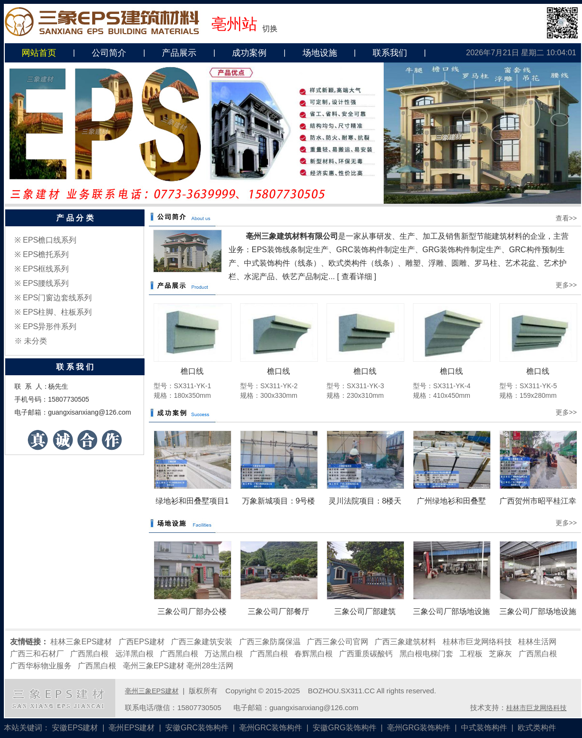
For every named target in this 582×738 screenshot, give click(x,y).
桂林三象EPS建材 (81, 642)
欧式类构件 (537, 728)
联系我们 (390, 53)
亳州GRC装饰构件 (271, 728)
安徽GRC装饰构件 (197, 728)
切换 (270, 29)
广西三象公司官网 (337, 642)
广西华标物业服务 (41, 666)
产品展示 (179, 53)
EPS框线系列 (46, 269)
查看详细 (356, 276)
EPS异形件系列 (49, 326)
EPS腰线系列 (46, 283)
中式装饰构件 (484, 728)
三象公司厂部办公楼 (192, 611)
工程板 (471, 654)
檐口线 (192, 371)
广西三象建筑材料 (405, 642)
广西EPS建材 (142, 642)
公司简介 (109, 53)
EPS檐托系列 (46, 254)
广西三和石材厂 (37, 654)
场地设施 (320, 53)
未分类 (35, 341)
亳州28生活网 (209, 666)
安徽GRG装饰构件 (344, 728)
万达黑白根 (224, 654)
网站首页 (39, 53)
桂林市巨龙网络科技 (477, 642)
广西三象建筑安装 (201, 642)
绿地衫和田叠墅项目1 (192, 501)
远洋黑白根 (134, 654)
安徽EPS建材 (75, 728)
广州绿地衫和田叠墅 (451, 501)
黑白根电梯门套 (426, 654)
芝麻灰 (500, 654)
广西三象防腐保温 (270, 642)
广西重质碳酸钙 (366, 654)
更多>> (566, 285)
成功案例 (249, 53)
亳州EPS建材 (132, 728)
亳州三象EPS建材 (153, 666)
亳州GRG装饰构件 (418, 728)
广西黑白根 (89, 654)
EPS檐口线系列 (49, 240)
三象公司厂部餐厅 (278, 611)
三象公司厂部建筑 (365, 611)
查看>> (566, 218)
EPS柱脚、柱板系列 (57, 312)
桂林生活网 (537, 642)
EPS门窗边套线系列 (57, 298)
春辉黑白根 (313, 654)
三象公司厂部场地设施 (451, 611)
